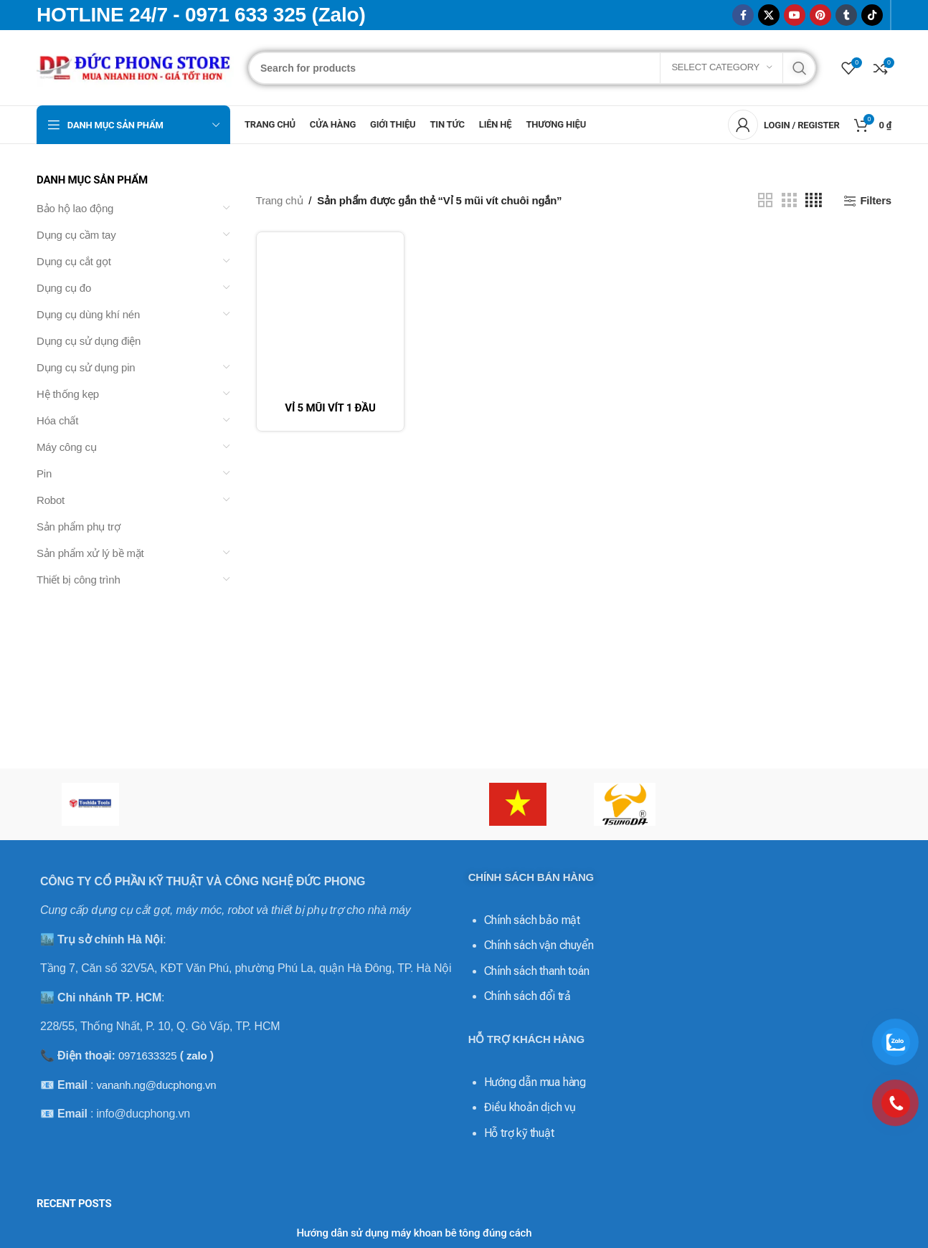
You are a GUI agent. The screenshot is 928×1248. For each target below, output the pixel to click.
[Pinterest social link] (820, 15)
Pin (44, 473)
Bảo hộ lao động (75, 208)
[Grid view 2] (765, 200)
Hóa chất (57, 420)
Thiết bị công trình (78, 579)
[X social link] (769, 15)
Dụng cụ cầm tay (76, 235)
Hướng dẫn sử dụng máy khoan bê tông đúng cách (413, 1232)
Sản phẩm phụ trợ (78, 526)
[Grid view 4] (813, 200)
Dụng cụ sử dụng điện (89, 341)
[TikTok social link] (872, 15)
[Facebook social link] (743, 15)
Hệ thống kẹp (68, 394)
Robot (51, 500)
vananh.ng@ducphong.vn (156, 1085)
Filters (875, 200)
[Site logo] (135, 66)
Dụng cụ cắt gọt (74, 261)
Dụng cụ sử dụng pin (86, 367)
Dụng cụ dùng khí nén (88, 314)
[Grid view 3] (789, 200)
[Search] (532, 68)
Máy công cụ (67, 447)
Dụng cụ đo (64, 288)
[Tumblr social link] (846, 15)
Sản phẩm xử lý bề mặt (90, 553)
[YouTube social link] (794, 15)
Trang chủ (279, 200)
